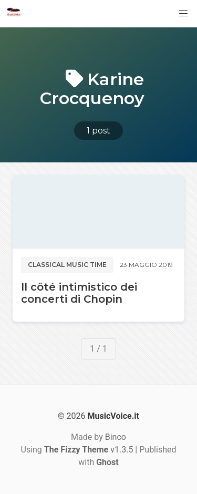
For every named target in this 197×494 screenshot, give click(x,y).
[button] (183, 13)
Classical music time (67, 265)
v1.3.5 (88, 450)
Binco (115, 437)
